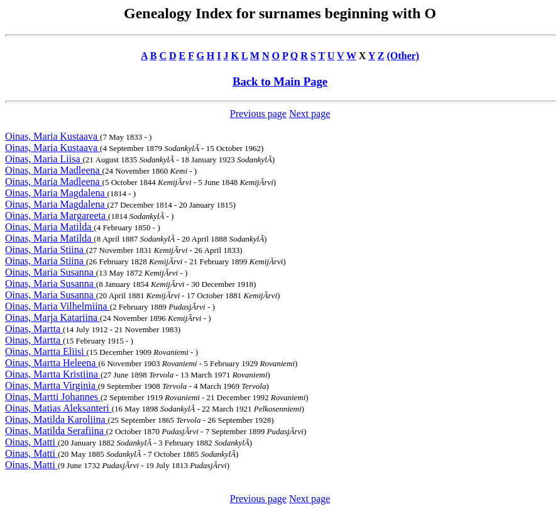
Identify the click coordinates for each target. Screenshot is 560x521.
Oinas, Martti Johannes (53, 396)
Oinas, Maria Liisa (44, 159)
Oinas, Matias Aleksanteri (58, 408)
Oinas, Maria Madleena (53, 170)
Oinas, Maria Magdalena (56, 193)
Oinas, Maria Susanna (50, 272)
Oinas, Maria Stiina (45, 249)
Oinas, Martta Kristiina (53, 374)
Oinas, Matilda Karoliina (56, 419)
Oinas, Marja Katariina (52, 317)
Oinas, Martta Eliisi (46, 351)
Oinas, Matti (31, 442)
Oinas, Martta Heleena (51, 362)
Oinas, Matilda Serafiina (55, 430)
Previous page (258, 113)
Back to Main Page (280, 81)
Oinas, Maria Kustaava (52, 136)
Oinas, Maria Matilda (49, 226)
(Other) (403, 55)
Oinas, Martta (34, 328)
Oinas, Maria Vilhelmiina (57, 306)
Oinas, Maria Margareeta (56, 215)
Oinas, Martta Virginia (51, 385)
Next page (309, 113)
